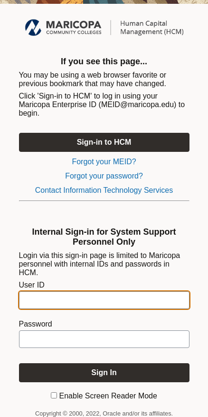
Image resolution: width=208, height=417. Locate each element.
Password (35, 324)
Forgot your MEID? (104, 162)
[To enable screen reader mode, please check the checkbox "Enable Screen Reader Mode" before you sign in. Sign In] (104, 372)
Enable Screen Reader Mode (108, 396)
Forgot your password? (104, 176)
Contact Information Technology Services (104, 190)
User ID (32, 285)
